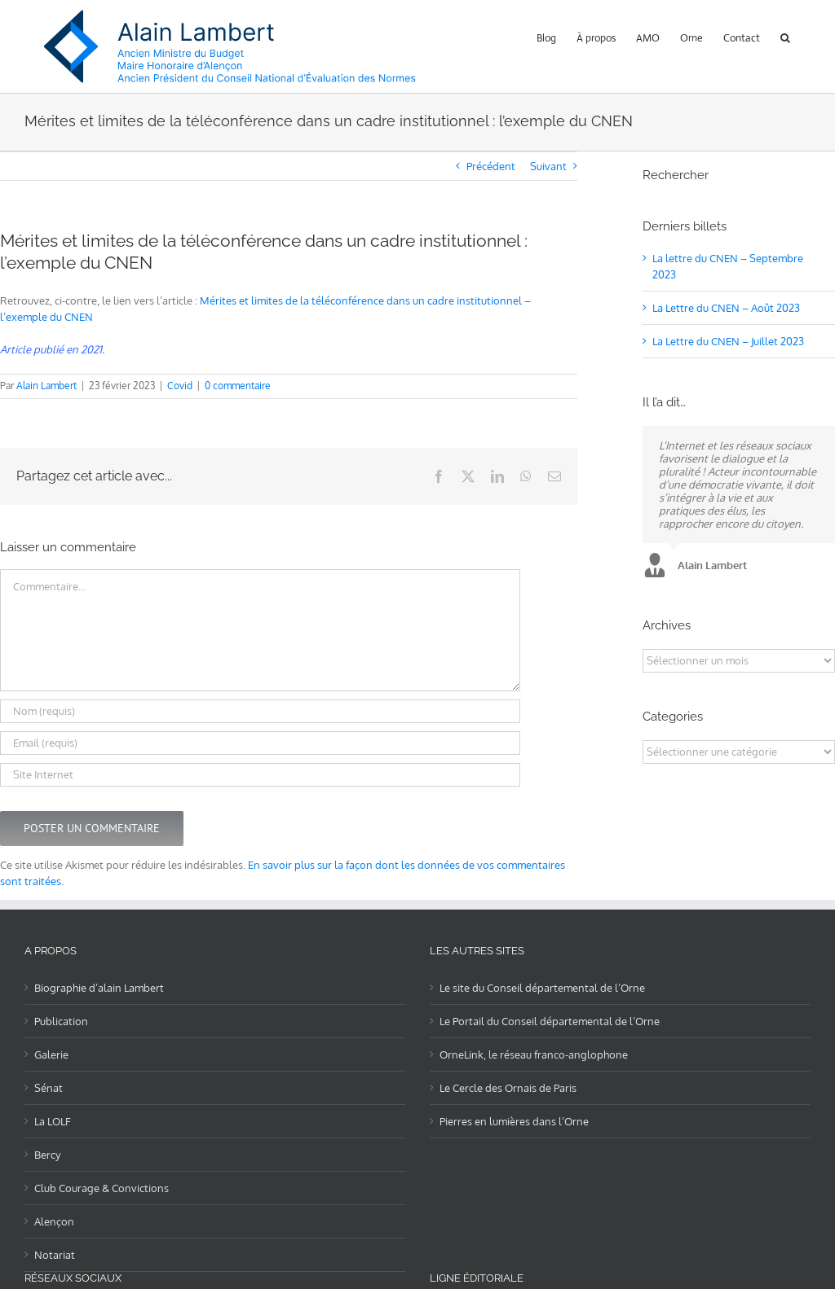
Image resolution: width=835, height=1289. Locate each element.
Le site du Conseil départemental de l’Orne (542, 987)
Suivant (548, 166)
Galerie (51, 1054)
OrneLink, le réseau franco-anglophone (534, 1054)
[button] (785, 36)
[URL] (260, 775)
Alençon (54, 1221)
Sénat (48, 1087)
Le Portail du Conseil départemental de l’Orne (550, 1021)
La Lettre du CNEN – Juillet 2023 (728, 341)
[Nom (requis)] (260, 711)
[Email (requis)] (260, 743)
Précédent (490, 166)
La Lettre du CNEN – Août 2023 (726, 307)
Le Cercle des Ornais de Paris (508, 1087)
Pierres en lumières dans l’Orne (514, 1121)
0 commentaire (238, 385)
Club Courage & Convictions (101, 1188)
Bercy (47, 1154)
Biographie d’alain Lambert (99, 987)
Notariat (54, 1254)
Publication (61, 1021)
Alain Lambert (46, 385)
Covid (179, 385)
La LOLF (52, 1121)
